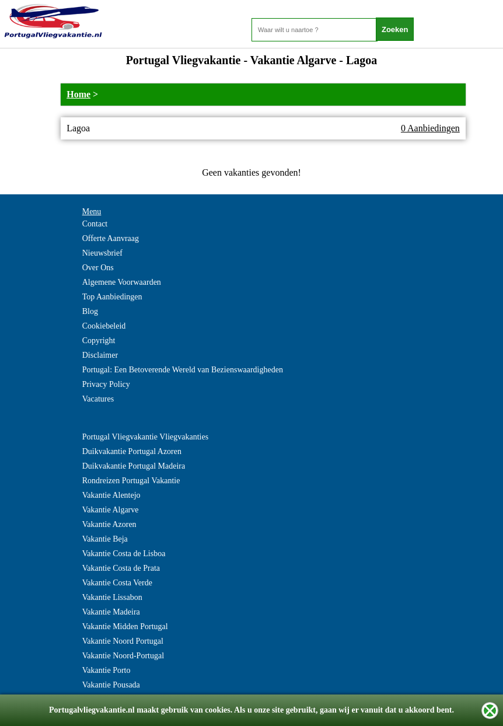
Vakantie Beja (105, 539)
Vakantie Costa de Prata (121, 568)
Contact (95, 223)
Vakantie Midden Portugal (125, 626)
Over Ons (98, 267)
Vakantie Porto (106, 670)
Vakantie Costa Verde (117, 582)
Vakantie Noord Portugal (122, 641)
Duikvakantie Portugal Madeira (134, 466)
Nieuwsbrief (102, 253)
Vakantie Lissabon (112, 597)
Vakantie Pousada (111, 684)
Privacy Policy (106, 384)
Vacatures (98, 399)
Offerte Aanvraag (110, 238)
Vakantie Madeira (111, 612)
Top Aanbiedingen (112, 296)
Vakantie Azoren (109, 524)
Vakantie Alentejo (111, 495)
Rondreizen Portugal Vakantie (131, 480)
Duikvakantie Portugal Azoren (131, 451)
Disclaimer (100, 355)
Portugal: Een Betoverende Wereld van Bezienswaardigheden (182, 369)
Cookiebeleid (104, 326)
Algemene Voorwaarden (121, 282)
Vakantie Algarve (110, 509)
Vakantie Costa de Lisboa (124, 553)
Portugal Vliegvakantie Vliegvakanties (145, 436)
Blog (90, 311)
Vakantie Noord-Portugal (123, 655)
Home (78, 94)
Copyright (99, 340)
